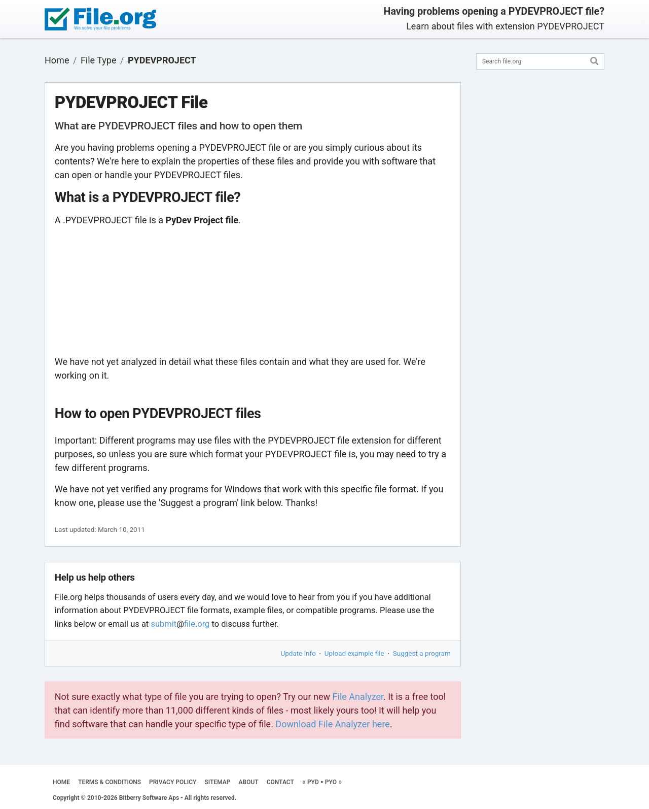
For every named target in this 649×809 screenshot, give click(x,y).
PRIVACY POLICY (172, 782)
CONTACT (280, 782)
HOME (61, 782)
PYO (331, 782)
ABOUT (249, 782)
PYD (313, 782)
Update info (298, 653)
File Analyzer (358, 696)
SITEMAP (217, 782)
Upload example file (354, 653)
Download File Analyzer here (332, 724)
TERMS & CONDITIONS (109, 782)
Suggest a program (422, 653)
